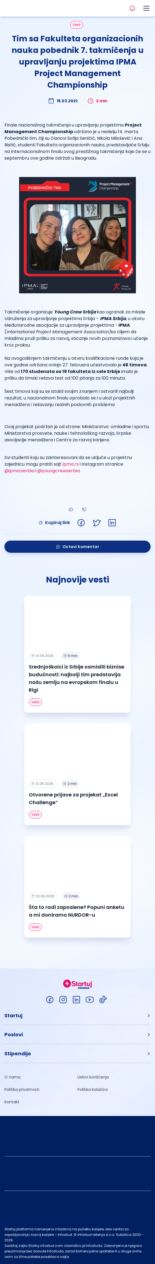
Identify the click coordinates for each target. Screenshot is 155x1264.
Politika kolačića (93, 1089)
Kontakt (11, 1102)
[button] (77, 1015)
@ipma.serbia (19, 471)
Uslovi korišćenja (93, 1077)
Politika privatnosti (21, 1089)
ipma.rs (71, 464)
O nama (12, 1077)
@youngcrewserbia (58, 471)
